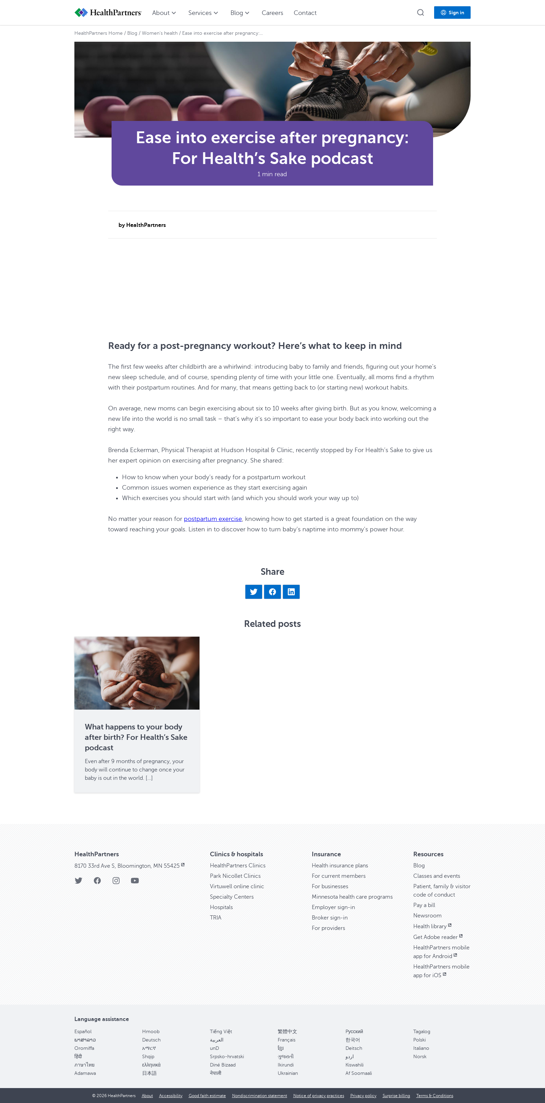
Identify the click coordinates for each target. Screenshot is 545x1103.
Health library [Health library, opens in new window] (433, 926)
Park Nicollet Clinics (235, 876)
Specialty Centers (232, 897)
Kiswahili (354, 1065)
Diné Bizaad (223, 1065)
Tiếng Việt (221, 1031)
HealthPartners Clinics (238, 866)
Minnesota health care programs (352, 897)
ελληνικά (151, 1065)
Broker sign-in (330, 918)
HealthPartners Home (98, 33)
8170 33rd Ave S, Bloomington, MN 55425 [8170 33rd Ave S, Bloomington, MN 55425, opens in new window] (130, 866)
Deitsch (353, 1048)
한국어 (352, 1040)
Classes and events (436, 876)
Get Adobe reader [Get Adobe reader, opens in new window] (438, 937)
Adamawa (85, 1073)
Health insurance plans (340, 866)
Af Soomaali (358, 1073)
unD (214, 1048)
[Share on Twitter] (253, 592)
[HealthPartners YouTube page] (135, 883)
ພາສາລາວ (85, 1040)
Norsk (419, 1056)
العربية (216, 1040)
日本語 (149, 1073)
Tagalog (421, 1031)
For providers (328, 928)
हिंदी (78, 1056)
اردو (349, 1056)
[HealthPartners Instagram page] (116, 883)
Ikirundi (286, 1065)
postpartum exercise (213, 518)
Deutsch (151, 1040)
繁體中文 (287, 1031)
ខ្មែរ (281, 1048)
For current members (339, 876)
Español (82, 1031)
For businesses (330, 886)
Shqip (148, 1056)
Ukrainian (288, 1073)
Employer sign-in (333, 907)
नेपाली (215, 1073)
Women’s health (160, 33)
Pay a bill (424, 905)
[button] (420, 12)
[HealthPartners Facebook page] (97, 883)
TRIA (215, 918)
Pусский (354, 1031)
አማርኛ (149, 1048)
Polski (419, 1040)
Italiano (421, 1048)
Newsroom (427, 916)
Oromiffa (84, 1048)
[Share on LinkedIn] (291, 592)
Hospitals (221, 907)
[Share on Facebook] (272, 592)
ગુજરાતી (286, 1056)
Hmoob (151, 1031)
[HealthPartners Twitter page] (78, 883)
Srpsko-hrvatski (227, 1056)
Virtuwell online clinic (237, 886)
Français (286, 1040)
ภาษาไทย (84, 1065)
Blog (132, 33)
